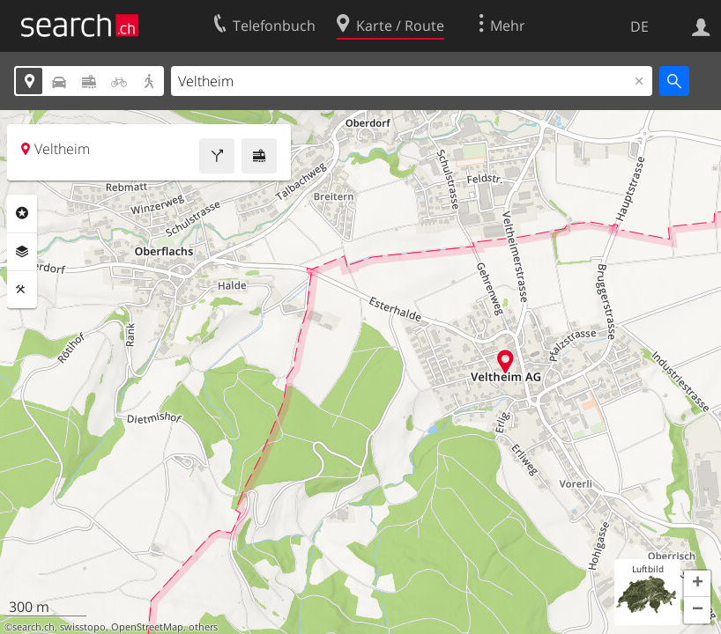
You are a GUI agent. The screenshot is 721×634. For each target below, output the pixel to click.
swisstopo (83, 627)
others (203, 627)
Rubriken (22, 213)
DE (639, 26)
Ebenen (22, 251)
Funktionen (22, 289)
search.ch (33, 627)
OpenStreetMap (147, 627)
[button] (697, 584)
